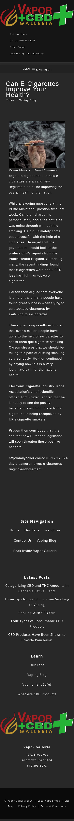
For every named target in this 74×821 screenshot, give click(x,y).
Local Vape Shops (48, 800)
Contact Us (23, 540)
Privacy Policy (27, 806)
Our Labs (31, 530)
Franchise (52, 530)
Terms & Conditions (53, 806)
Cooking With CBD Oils (36, 613)
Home (15, 530)
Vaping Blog (27, 100)
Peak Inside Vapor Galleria (35, 551)
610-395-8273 (37, 765)
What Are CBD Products (37, 694)
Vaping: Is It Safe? (37, 684)
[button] (44, 70)
